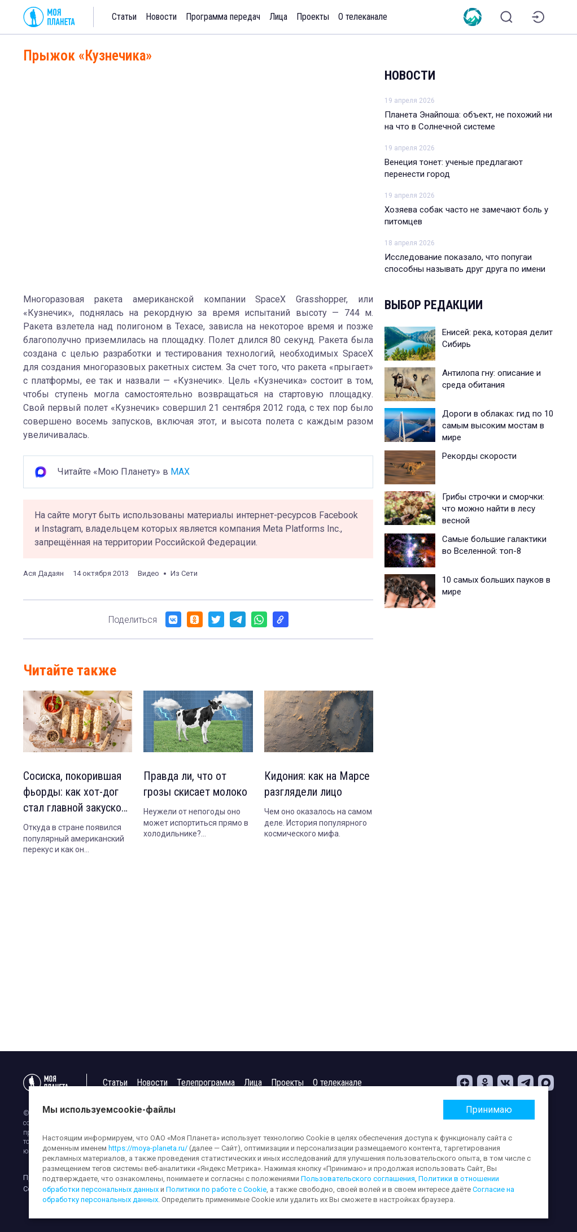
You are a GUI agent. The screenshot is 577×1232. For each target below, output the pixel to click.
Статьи (124, 16)
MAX (180, 471)
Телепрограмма (206, 1082)
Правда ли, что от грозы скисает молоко (195, 784)
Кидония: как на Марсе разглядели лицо (317, 784)
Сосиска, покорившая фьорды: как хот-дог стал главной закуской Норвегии (74, 792)
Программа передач (223, 16)
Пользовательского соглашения (358, 1178)
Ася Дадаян (43, 573)
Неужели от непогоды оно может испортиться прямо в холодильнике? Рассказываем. (195, 823)
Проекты (312, 16)
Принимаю (489, 1109)
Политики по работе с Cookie (216, 1189)
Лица (278, 16)
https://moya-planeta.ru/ (147, 1148)
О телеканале (362, 16)
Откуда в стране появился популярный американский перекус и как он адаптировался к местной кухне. (73, 839)
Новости (161, 16)
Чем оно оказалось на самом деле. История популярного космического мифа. (318, 822)
